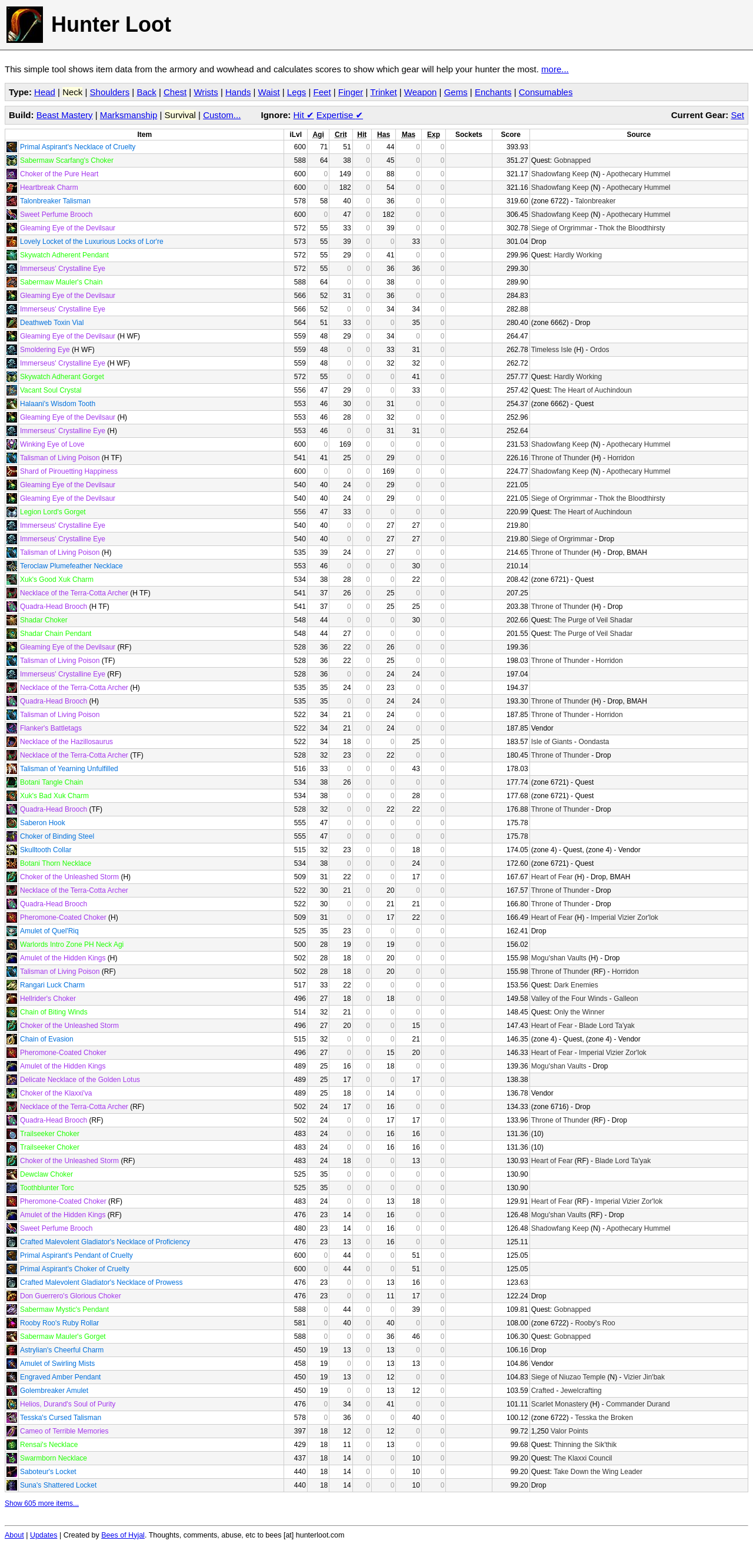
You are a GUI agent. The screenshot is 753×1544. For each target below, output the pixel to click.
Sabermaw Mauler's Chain (61, 282)
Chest (175, 92)
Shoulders (110, 92)
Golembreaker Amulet (54, 1390)
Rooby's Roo (595, 1323)
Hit (304, 115)
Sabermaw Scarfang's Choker (67, 160)
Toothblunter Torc (47, 1188)
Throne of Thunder (560, 458)
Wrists (206, 92)
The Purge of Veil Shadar (593, 620)
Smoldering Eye (45, 350)
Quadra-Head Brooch (53, 606)
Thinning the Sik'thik (585, 1445)
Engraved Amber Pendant (60, 1377)
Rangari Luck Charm (52, 985)
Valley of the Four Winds (569, 998)
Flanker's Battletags (51, 728)
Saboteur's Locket (48, 1472)
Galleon (626, 998)
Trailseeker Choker (49, 1134)
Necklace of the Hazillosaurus (66, 742)
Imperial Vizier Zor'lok (624, 917)
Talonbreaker (595, 201)
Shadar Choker (44, 620)
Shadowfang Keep (560, 174)
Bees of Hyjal (123, 1535)
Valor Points (569, 1431)
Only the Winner (579, 1012)
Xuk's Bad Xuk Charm (54, 796)
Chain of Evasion (47, 1039)
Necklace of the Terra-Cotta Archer (74, 593)
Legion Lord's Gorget (53, 512)
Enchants (493, 92)
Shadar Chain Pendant (55, 633)
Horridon (621, 458)
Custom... (222, 115)
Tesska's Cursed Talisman (60, 1418)
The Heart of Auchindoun (593, 390)
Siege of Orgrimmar (562, 228)
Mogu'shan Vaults (559, 958)
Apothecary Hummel (639, 174)
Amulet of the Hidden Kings (62, 958)
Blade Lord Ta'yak (607, 1025)
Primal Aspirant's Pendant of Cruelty (76, 1255)
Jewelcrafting (581, 1390)
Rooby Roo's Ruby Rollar (59, 1323)
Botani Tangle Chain (51, 782)
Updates (44, 1535)
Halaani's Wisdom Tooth (57, 404)
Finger (351, 92)
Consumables (546, 92)
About (14, 1535)
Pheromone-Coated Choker (63, 917)
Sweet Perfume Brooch (56, 214)
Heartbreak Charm (49, 187)
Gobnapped (572, 160)
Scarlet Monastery (559, 1404)
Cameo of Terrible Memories (64, 1431)
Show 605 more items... (42, 1503)
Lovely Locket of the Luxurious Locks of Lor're (92, 241)
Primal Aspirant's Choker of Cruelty (74, 1269)
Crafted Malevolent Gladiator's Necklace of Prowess (101, 1282)
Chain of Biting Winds (54, 1012)
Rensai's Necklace (49, 1445)
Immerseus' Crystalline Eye (62, 268)
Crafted (542, 1390)
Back (146, 92)
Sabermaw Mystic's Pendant (64, 1309)
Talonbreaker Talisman (55, 201)
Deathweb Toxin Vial (52, 323)
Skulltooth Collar (45, 850)
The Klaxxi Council (583, 1458)
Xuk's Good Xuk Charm (57, 579)
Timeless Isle (551, 350)
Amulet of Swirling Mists (57, 1363)
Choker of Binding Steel (57, 836)
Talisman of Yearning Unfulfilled (69, 769)
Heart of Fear (552, 877)
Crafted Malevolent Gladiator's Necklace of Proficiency (105, 1242)
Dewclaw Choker (46, 1174)
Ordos (599, 350)
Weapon (420, 92)
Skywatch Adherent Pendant (64, 255)
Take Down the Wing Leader (598, 1472)
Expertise (339, 115)
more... (555, 69)
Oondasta (593, 742)
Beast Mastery (64, 115)
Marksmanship (129, 115)
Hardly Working (578, 255)
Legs (296, 92)
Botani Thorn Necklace (55, 863)
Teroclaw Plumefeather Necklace (71, 566)
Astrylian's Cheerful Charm (62, 1350)
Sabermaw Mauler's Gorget (63, 1336)
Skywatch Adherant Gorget (62, 377)
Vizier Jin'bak (644, 1377)
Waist (269, 92)
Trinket (383, 92)
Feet (322, 92)
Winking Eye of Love (52, 444)
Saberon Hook (42, 823)
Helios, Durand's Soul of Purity (67, 1404)
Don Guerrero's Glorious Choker (70, 1296)
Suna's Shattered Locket (58, 1485)
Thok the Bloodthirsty (632, 228)
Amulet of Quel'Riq (49, 931)
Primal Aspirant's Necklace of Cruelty (77, 147)
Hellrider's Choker (48, 998)
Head (44, 92)
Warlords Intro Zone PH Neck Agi (72, 944)
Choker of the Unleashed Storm (69, 877)
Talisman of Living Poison (59, 458)
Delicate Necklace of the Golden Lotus (80, 1080)
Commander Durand (638, 1404)
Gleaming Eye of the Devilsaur (67, 228)
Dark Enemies (576, 985)
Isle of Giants (551, 742)
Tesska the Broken (604, 1418)
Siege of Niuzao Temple (568, 1377)
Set (737, 115)
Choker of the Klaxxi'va (56, 1093)
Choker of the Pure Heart (59, 174)
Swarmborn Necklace (53, 1458)
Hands (238, 92)
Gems (456, 92)
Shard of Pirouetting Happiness (69, 471)
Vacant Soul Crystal (51, 390)
